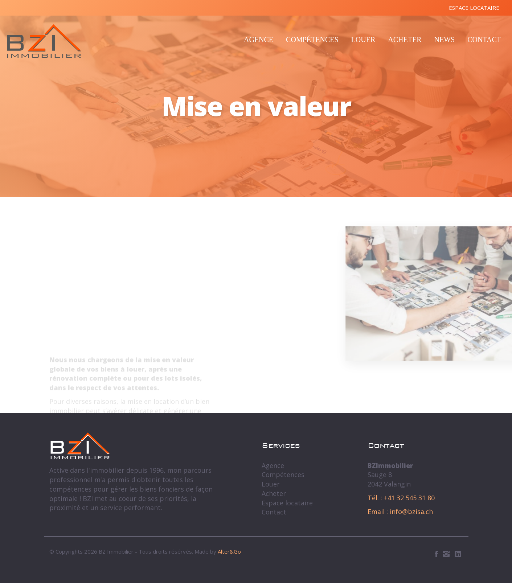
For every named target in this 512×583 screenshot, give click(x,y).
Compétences (312, 40)
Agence (258, 40)
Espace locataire (474, 7)
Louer (363, 40)
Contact (484, 40)
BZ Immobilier (44, 41)
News (444, 40)
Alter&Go (229, 551)
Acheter (404, 40)
